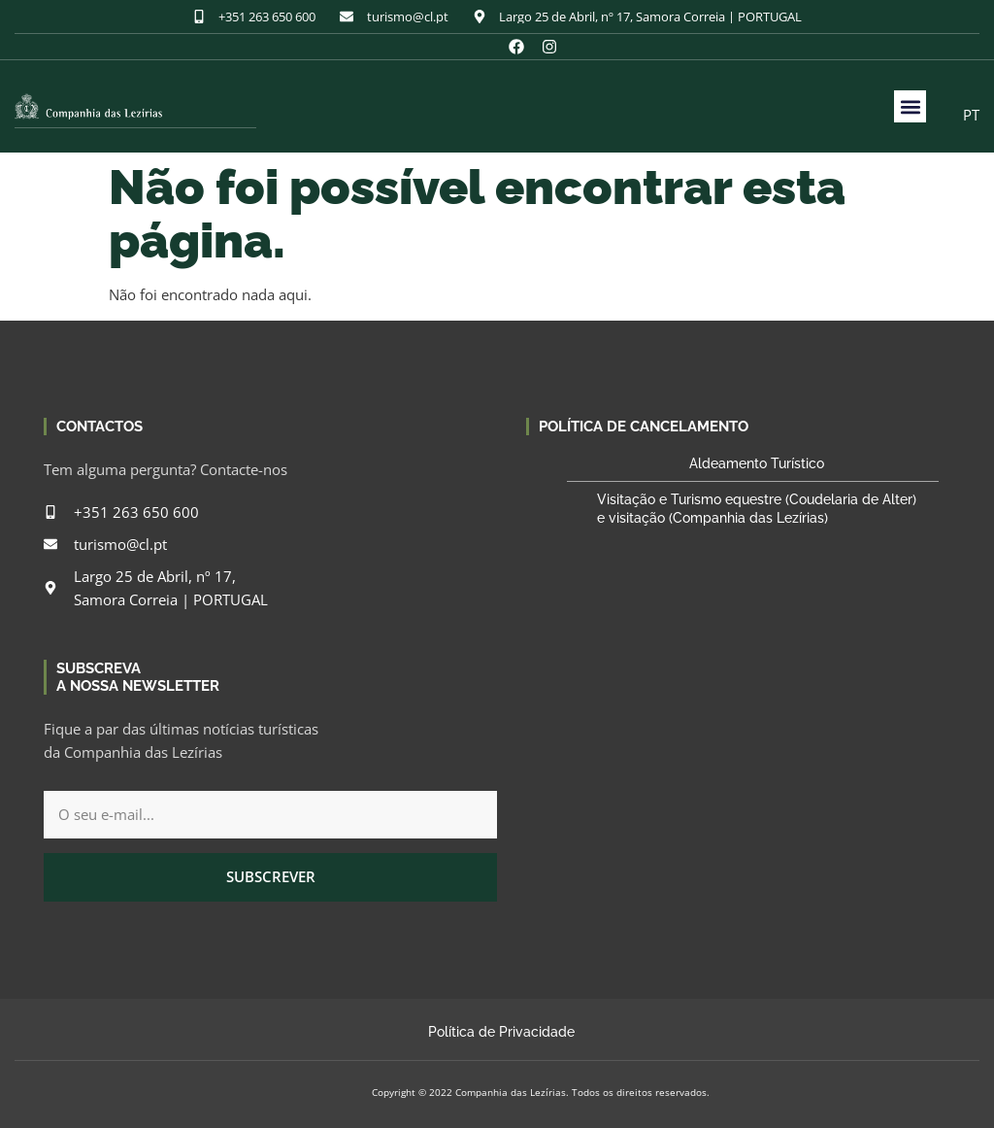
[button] (910, 106)
